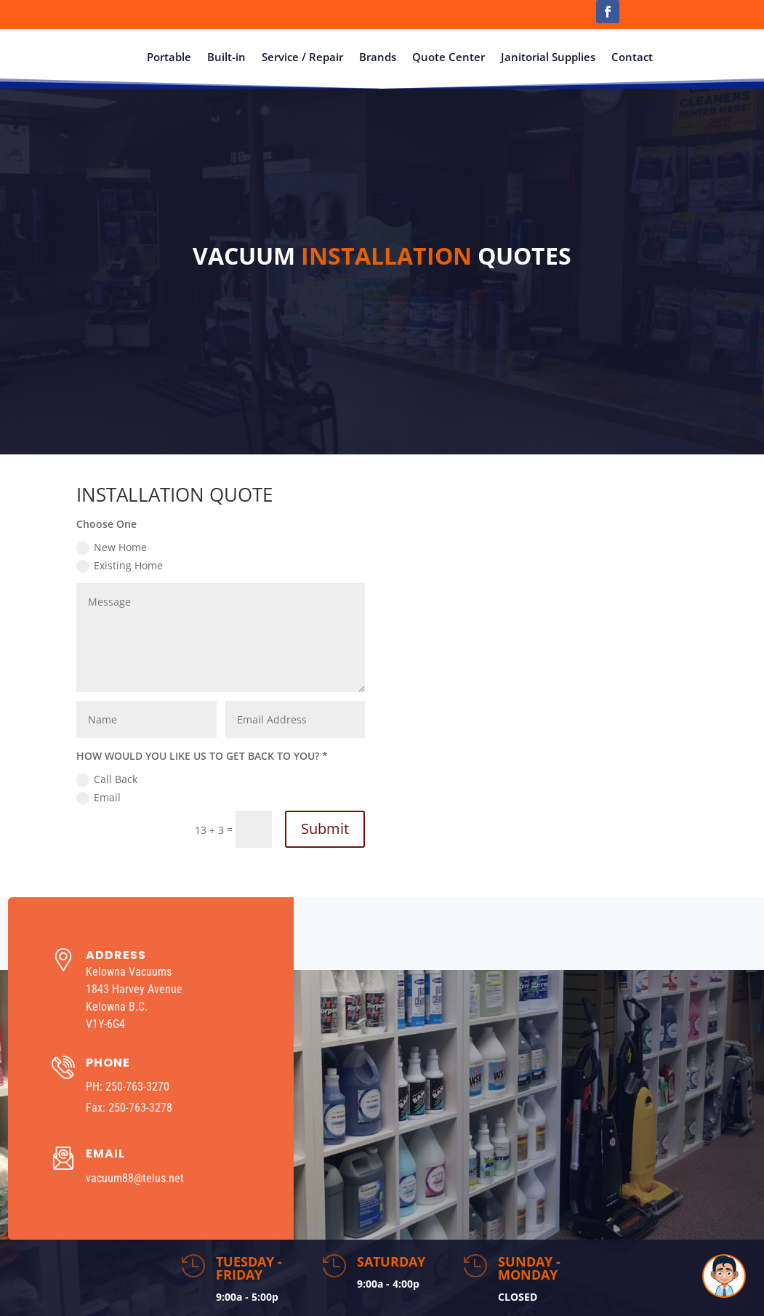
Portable (169, 56)
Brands (377, 56)
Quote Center (448, 56)
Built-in (226, 56)
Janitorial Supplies (548, 56)
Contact (632, 56)
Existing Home (119, 565)
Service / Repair (302, 56)
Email (98, 797)
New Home (111, 547)
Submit (325, 828)
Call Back (106, 779)
